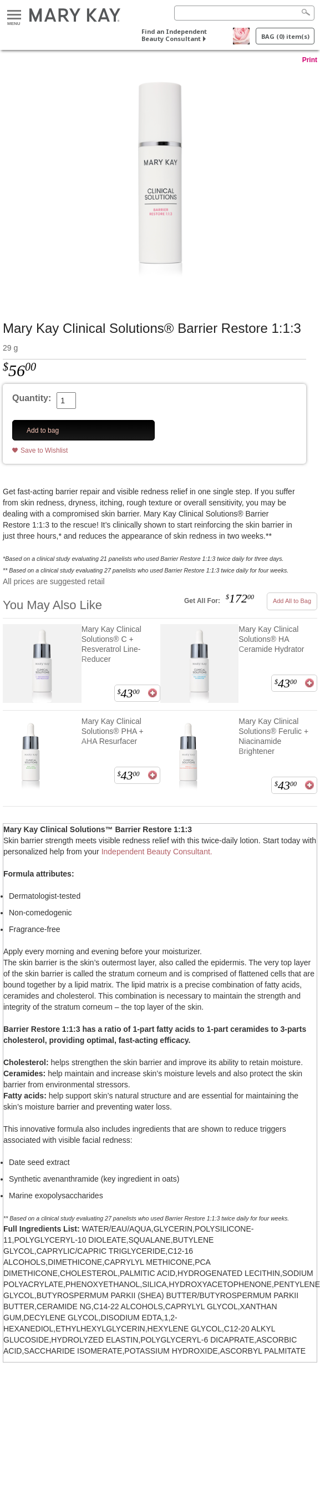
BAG (285, 36)
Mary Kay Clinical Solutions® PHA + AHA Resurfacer (113, 731)
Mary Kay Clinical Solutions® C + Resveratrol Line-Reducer (111, 644)
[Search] (244, 13)
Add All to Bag (292, 600)
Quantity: (31, 398)
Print (309, 60)
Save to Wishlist (44, 450)
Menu (14, 15)
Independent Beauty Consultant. (156, 851)
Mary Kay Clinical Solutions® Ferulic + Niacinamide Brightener (273, 736)
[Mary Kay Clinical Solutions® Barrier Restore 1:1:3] (160, 181)
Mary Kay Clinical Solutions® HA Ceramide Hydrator (271, 639)
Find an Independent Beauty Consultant (174, 35)
